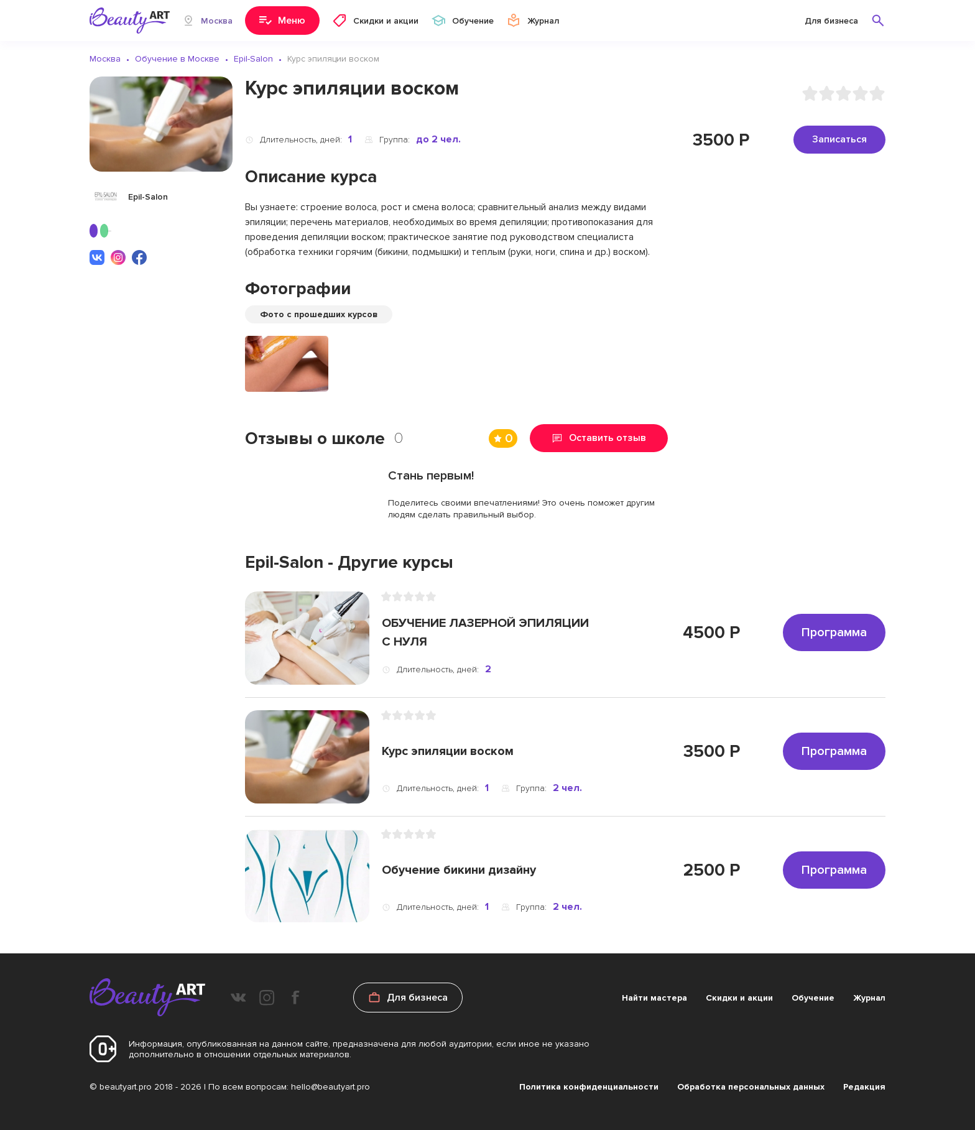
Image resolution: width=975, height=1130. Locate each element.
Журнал (869, 998)
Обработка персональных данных (751, 1086)
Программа (834, 632)
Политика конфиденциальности (588, 1086)
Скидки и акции (739, 998)
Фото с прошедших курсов (318, 314)
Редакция (864, 1086)
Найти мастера (654, 998)
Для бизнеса (831, 21)
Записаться (839, 139)
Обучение (813, 998)
